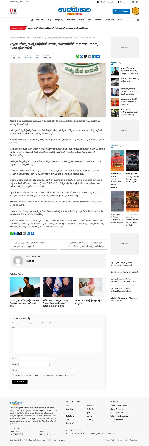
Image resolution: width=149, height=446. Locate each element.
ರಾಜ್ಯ (49, 20)
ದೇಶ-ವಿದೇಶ (71, 20)
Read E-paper (121, 11)
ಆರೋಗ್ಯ (90, 420)
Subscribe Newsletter (105, 2)
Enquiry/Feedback (98, 434)
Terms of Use (123, 440)
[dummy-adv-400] (125, 48)
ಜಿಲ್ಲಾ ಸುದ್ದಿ (58, 20)
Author (37, 56)
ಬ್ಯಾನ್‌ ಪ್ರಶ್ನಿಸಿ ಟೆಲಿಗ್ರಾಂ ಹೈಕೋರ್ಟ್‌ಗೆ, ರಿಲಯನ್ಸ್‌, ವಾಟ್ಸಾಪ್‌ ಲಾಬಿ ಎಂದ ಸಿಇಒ (58, 29)
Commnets (45, 56)
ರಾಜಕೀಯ (39, 20)
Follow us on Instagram (119, 416)
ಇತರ (120, 20)
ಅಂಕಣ (68, 420)
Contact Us (111, 434)
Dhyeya (62, 440)
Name (15, 359)
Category (27, 56)
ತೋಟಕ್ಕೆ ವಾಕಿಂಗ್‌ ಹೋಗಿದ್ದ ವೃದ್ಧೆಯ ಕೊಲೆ (124, 273)
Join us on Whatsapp (118, 420)
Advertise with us (82, 434)
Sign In (121, 2)
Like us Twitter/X (116, 410)
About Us (69, 434)
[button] (11, 20)
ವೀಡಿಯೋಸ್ (109, 20)
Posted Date (13, 56)
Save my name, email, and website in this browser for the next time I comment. (45, 376)
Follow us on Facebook (119, 406)
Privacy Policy (110, 440)
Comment (16, 328)
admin (37, 58)
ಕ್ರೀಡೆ (89, 20)
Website (15, 371)
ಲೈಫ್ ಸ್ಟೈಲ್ (70, 423)
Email (15, 365)
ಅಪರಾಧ (98, 20)
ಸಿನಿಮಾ (81, 20)
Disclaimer (134, 440)
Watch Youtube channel (119, 413)
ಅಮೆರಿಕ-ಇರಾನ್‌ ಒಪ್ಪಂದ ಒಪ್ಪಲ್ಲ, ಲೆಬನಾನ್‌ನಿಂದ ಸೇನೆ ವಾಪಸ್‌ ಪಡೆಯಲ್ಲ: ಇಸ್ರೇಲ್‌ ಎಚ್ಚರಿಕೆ (55, 304)
